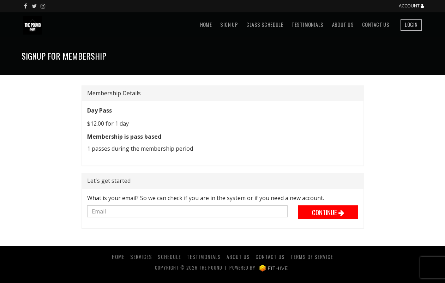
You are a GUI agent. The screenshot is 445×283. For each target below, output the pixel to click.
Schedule (169, 256)
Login (411, 24)
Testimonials (307, 24)
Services (141, 256)
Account (411, 6)
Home (206, 24)
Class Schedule (264, 24)
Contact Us (375, 24)
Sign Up (229, 24)
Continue (328, 212)
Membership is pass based (124, 136)
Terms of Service (311, 256)
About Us (343, 24)
